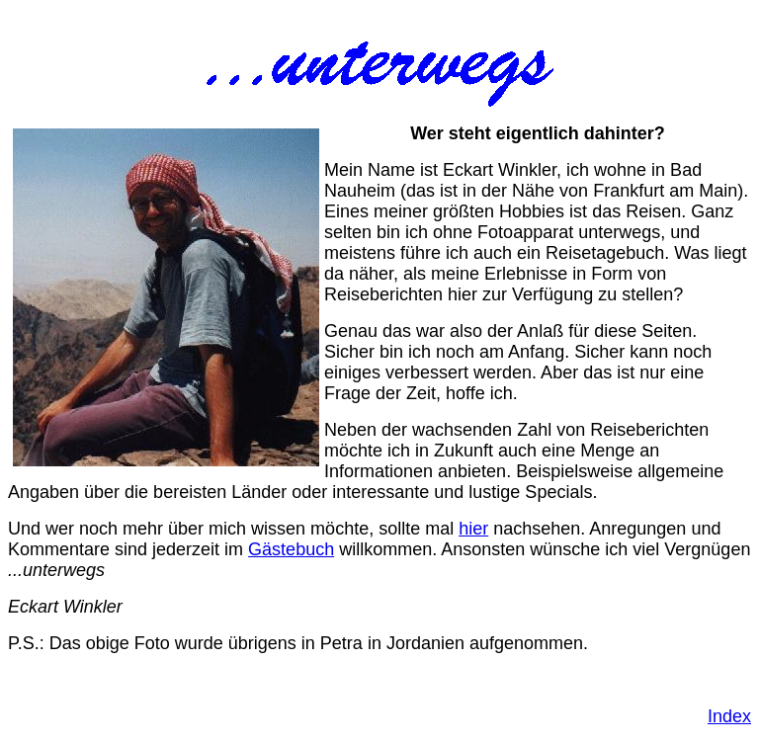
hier (473, 528)
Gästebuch (291, 549)
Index (729, 716)
